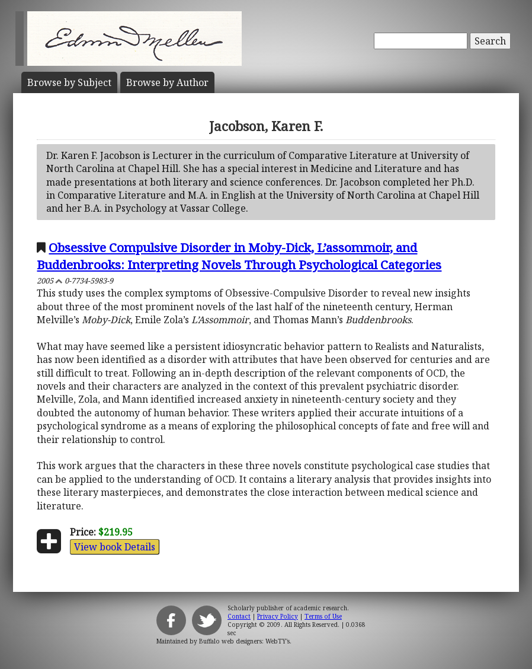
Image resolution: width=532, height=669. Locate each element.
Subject (69, 82)
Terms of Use (323, 616)
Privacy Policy (277, 616)
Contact (239, 616)
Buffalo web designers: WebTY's (244, 641)
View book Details (114, 546)
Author (167, 82)
